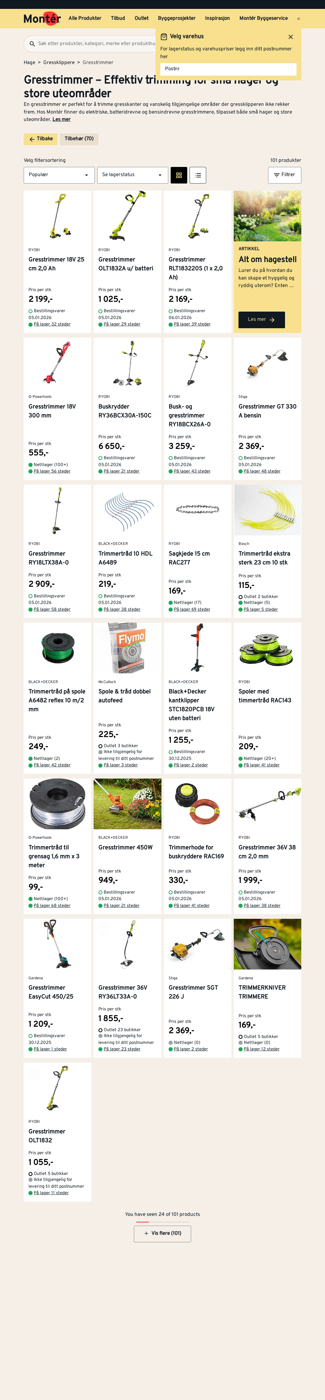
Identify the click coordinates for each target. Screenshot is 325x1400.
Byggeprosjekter (177, 18)
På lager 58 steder (52, 610)
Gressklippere (59, 63)
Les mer (61, 120)
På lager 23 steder (122, 1049)
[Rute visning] (179, 175)
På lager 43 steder (192, 471)
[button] (59, 175)
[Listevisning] (198, 175)
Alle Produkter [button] (84, 18)
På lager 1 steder (50, 1049)
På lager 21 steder (122, 471)
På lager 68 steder (52, 906)
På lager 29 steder (122, 324)
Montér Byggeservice (263, 18)
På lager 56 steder (52, 471)
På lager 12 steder (262, 1049)
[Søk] (30, 44)
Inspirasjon (217, 18)
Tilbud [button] (118, 18)
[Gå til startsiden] (42, 18)
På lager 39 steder (192, 324)
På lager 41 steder (262, 765)
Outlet (141, 18)
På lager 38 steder (122, 610)
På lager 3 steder (121, 765)
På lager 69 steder (192, 610)
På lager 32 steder (52, 324)
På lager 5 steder (261, 610)
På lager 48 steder (262, 471)
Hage (29, 63)
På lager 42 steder (52, 765)
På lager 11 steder (51, 1193)
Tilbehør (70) (79, 139)
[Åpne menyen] (298, 19)
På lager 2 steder (191, 765)
